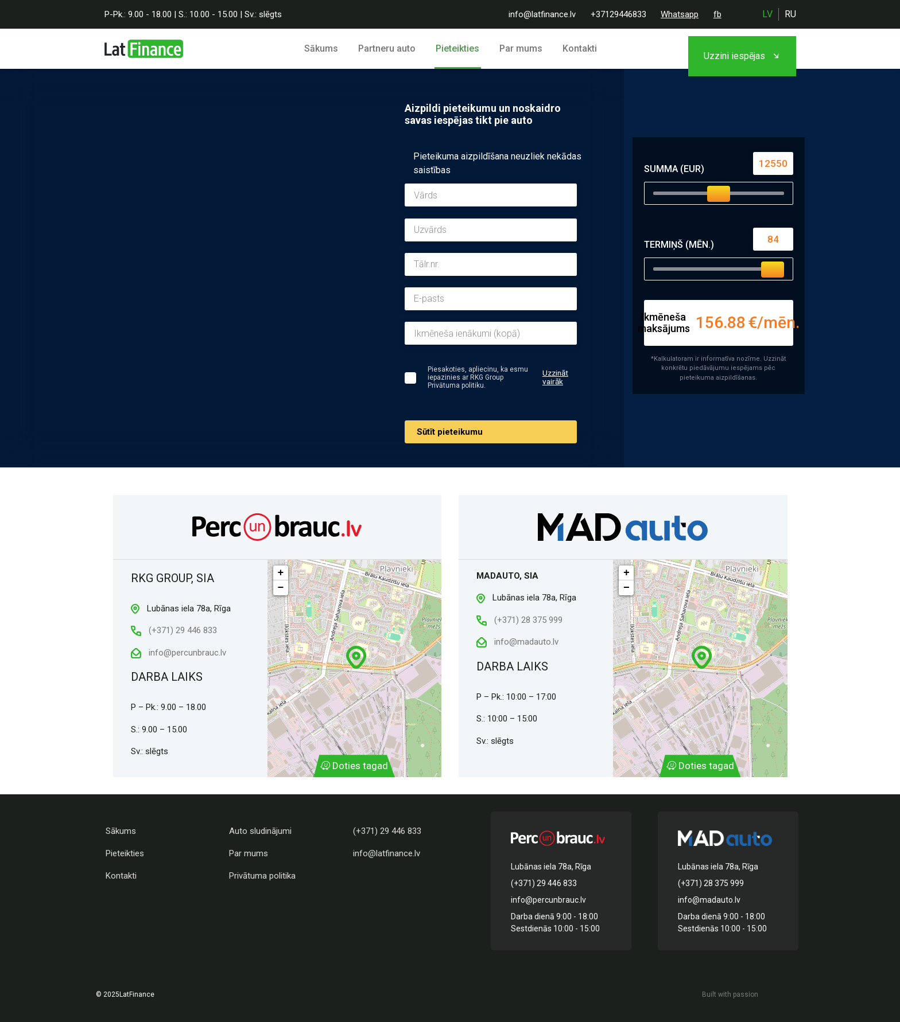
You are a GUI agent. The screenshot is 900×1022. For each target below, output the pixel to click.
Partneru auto (391, 48)
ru (790, 14)
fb (717, 14)
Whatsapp (680, 14)
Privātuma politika (262, 876)
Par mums (519, 48)
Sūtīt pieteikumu (450, 432)
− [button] (281, 588)
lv (767, 14)
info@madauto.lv (525, 642)
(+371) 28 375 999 (519, 620)
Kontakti (575, 48)
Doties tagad (354, 766)
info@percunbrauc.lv (178, 652)
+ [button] (281, 573)
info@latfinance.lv (542, 14)
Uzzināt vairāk (556, 377)
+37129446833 (618, 14)
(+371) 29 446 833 (174, 630)
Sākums (328, 48)
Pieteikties (458, 48)
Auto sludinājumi (260, 831)
